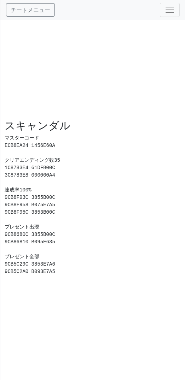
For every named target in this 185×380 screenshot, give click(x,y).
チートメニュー (30, 10)
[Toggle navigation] (170, 10)
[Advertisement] (93, 69)
